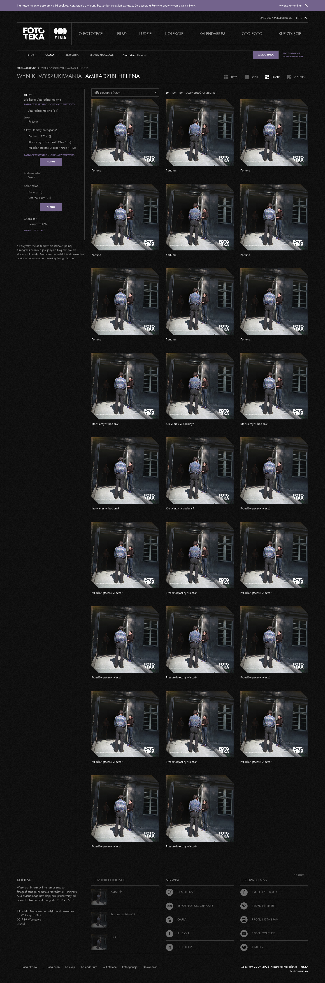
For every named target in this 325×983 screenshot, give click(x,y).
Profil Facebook (258, 892)
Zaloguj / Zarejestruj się (276, 17)
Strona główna (26, 68)
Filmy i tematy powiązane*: (41, 130)
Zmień (27, 230)
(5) (49, 142)
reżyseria (72, 54)
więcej (21, 923)
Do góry (301, 875)
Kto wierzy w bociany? (105, 424)
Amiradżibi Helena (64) (43, 110)
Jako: (27, 117)
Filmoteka (179, 892)
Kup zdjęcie (290, 33)
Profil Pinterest (258, 905)
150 (181, 92)
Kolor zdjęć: (31, 185)
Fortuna (96, 170)
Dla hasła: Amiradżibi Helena (42, 99)
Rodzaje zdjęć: (33, 173)
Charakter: (30, 218)
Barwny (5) (35, 192)
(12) (52, 147)
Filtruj (51, 161)
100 (174, 92)
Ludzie (145, 33)
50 (167, 92)
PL (305, 17)
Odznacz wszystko (62, 104)
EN (297, 17)
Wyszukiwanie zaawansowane (293, 55)
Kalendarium (212, 33)
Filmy (122, 33)
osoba (49, 54)
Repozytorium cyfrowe (189, 905)
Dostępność (150, 967)
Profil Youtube (257, 933)
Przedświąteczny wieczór (256, 508)
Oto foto (252, 33)
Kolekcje (174, 33)
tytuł (30, 54)
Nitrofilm (179, 947)
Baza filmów (27, 967)
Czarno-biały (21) (39, 197)
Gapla (176, 919)
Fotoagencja (129, 967)
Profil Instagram (259, 919)
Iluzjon (177, 933)
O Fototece (91, 33)
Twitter (251, 947)
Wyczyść (39, 230)
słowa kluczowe (102, 54)
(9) (40, 136)
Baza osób (51, 967)
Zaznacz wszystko (35, 104)
